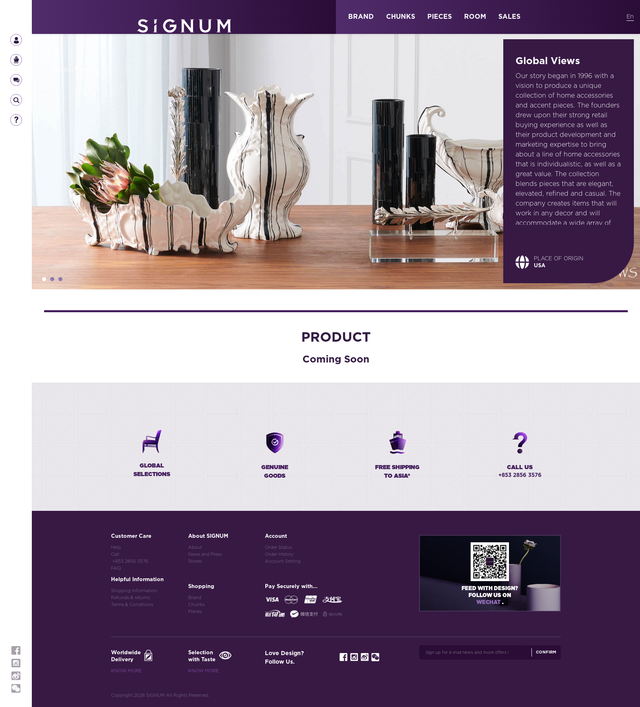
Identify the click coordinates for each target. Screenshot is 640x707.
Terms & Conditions (132, 604)
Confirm (546, 652)
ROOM (475, 16)
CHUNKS (400, 16)
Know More (126, 671)
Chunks (196, 604)
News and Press (205, 554)
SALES (509, 16)
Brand (194, 597)
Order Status (278, 547)
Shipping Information (134, 590)
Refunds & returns (130, 597)
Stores (195, 561)
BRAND (361, 16)
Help (116, 547)
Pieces (195, 611)
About (195, 547)
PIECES (439, 16)
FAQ (116, 568)
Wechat (489, 602)
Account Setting (282, 561)
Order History (279, 554)
